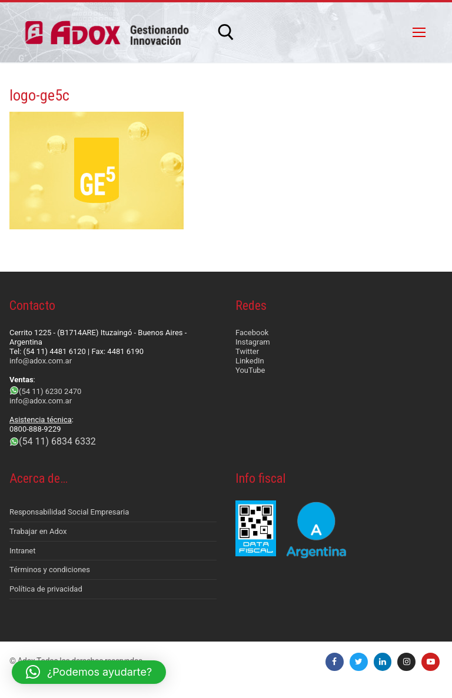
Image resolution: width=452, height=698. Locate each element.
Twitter (247, 351)
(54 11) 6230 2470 (50, 391)
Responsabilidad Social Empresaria (69, 511)
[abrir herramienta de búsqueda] (226, 32)
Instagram (252, 342)
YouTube (250, 370)
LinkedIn (249, 360)
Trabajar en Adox (38, 531)
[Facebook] (334, 662)
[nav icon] (419, 32)
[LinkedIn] (383, 662)
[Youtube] (430, 662)
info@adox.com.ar (40, 360)
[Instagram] (406, 662)
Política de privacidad (45, 589)
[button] (89, 672)
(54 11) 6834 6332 (57, 441)
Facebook (251, 332)
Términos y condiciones (49, 569)
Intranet (22, 550)
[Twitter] (359, 662)
